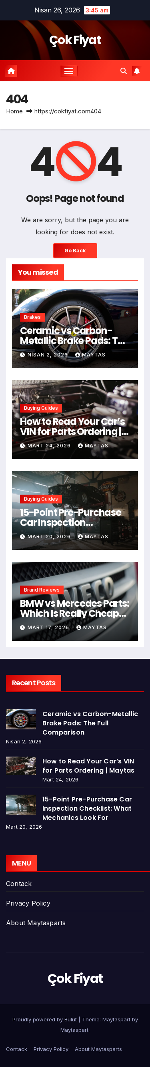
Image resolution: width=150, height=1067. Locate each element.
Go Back (75, 251)
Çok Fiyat (75, 40)
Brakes (32, 317)
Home (14, 111)
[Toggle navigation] (69, 71)
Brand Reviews (42, 590)
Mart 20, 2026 (50, 537)
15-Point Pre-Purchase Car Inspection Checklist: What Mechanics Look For (87, 808)
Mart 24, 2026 (50, 446)
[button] (123, 71)
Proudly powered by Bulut (45, 1019)
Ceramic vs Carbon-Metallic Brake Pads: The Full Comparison (74, 340)
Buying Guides (41, 408)
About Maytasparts (36, 923)
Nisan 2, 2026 (49, 355)
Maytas (90, 355)
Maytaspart (74, 1030)
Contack (19, 884)
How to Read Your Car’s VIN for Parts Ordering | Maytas (72, 431)
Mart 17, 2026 (49, 627)
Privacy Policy (28, 903)
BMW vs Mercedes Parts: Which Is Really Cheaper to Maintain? (74, 613)
